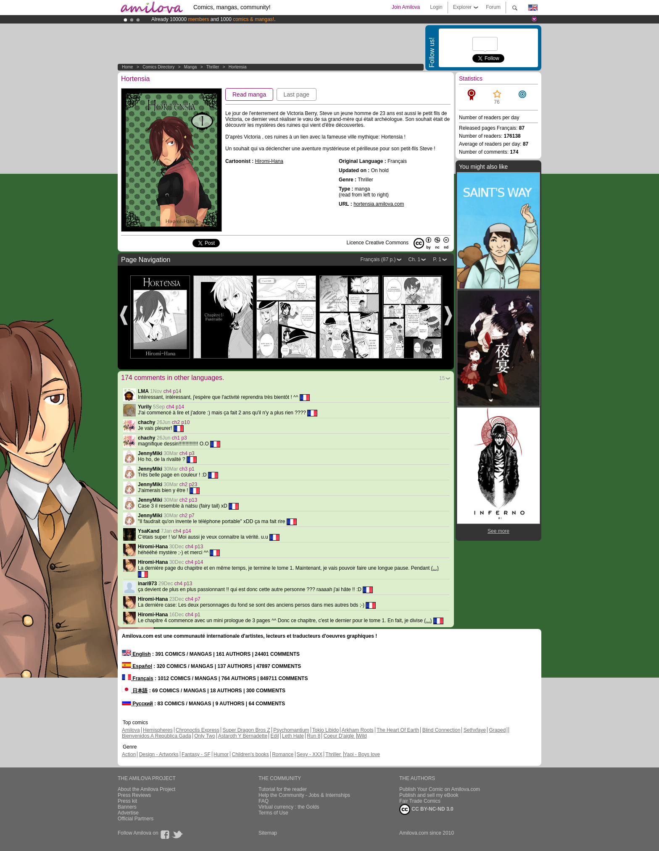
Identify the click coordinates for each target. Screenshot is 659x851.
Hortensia (238, 67)
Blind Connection (441, 730)
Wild (361, 736)
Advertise (128, 813)
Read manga (249, 94)
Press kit (127, 801)
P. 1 (437, 259)
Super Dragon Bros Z (246, 730)
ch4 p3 (187, 453)
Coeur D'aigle (340, 736)
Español (137, 666)
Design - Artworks (159, 754)
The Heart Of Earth (398, 730)
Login (436, 7)
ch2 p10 (181, 422)
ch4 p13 (194, 547)
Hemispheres (158, 730)
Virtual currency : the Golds (288, 807)
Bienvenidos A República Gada (156, 736)
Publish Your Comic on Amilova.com (439, 789)
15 (442, 378)
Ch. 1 (415, 259)
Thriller (213, 67)
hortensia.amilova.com (378, 204)
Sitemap (267, 833)
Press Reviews (134, 795)
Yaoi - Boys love (362, 754)
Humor (221, 754)
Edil (275, 736)
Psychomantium (291, 730)
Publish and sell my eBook (429, 795)
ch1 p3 (179, 438)
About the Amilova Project (146, 789)
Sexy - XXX (309, 754)
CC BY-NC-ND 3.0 (426, 809)
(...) (435, 568)
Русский (137, 704)
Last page (297, 94)
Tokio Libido (325, 730)
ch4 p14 (172, 391)
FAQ (263, 801)
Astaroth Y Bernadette (243, 736)
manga (190, 67)
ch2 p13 (188, 500)
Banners (127, 807)
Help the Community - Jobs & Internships (304, 795)
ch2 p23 (188, 484)
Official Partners (135, 819)
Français (137, 678)
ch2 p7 (187, 515)
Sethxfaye (475, 730)
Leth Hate (293, 736)
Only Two (204, 736)
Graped (497, 730)
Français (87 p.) (377, 259)
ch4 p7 (192, 599)
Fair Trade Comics (419, 801)
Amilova (131, 730)
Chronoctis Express (197, 730)
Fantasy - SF (196, 754)
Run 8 (313, 736)
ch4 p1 (192, 615)
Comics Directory (158, 67)
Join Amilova (406, 7)
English (136, 654)
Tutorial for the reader (282, 789)
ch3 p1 (187, 469)
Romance (282, 754)
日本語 (135, 691)
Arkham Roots (358, 730)
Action (129, 754)
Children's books (250, 754)
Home (127, 67)
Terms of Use (273, 813)
